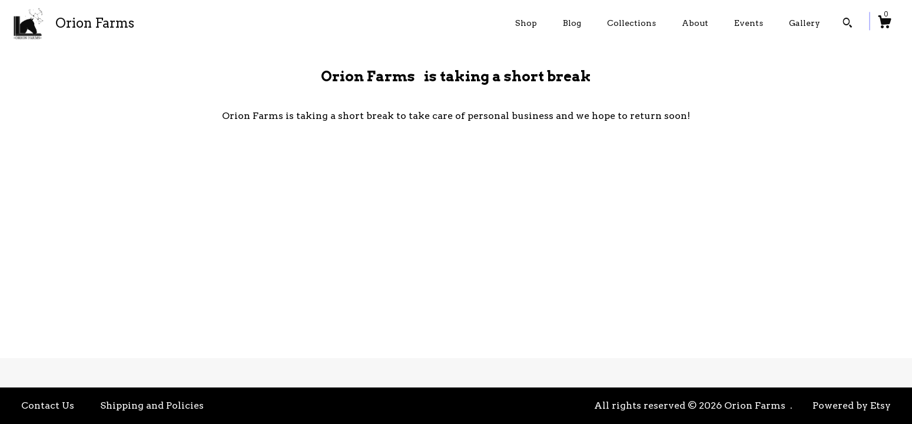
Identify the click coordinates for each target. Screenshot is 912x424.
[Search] (847, 24)
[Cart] (884, 23)
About (695, 23)
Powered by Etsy (851, 405)
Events (748, 23)
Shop (526, 23)
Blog (572, 23)
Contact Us (47, 405)
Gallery (804, 23)
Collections (631, 23)
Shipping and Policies (152, 405)
